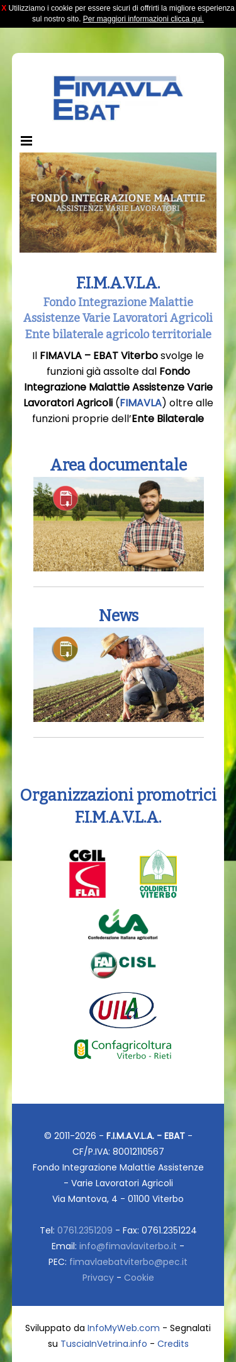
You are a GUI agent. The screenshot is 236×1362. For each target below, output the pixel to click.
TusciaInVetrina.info (103, 1343)
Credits (173, 1343)
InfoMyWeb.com (123, 1328)
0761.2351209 (85, 1230)
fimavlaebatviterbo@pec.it (128, 1262)
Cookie (139, 1277)
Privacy (98, 1277)
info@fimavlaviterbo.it (128, 1246)
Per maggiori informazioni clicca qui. (143, 18)
